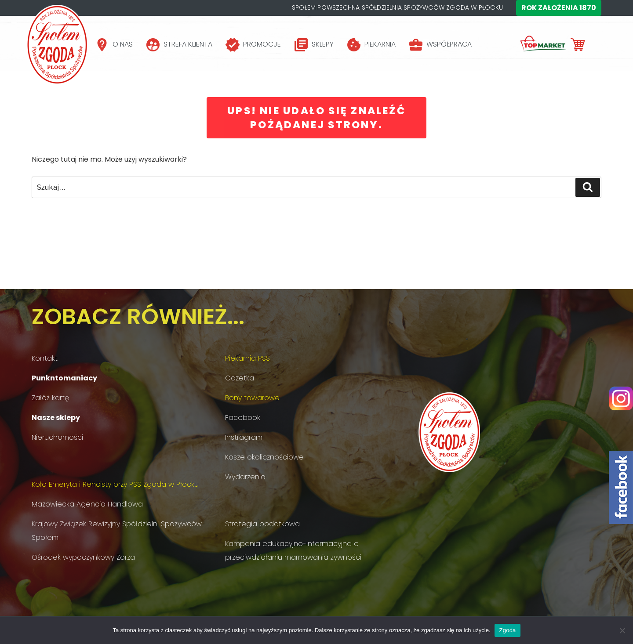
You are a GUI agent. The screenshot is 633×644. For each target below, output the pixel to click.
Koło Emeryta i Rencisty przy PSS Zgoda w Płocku (115, 484)
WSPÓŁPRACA (449, 44)
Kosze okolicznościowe (264, 457)
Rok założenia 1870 (558, 8)
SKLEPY (323, 44)
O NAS (123, 44)
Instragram (243, 437)
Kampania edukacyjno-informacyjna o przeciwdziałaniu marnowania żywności (293, 550)
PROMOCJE (262, 44)
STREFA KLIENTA (188, 44)
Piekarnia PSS (247, 358)
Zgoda (507, 630)
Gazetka (239, 378)
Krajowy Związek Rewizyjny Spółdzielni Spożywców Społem (117, 531)
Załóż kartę (50, 398)
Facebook (242, 417)
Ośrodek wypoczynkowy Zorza (83, 557)
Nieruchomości (57, 437)
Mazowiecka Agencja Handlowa (87, 504)
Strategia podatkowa (262, 524)
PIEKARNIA (380, 44)
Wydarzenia (245, 477)
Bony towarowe (252, 398)
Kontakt (45, 358)
